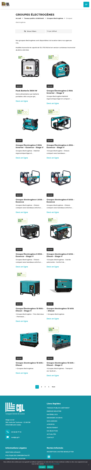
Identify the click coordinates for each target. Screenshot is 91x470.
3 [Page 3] (45, 387)
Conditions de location (15, 459)
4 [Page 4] (48, 387)
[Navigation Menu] (86, 4)
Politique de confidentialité (17, 455)
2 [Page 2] (41, 387)
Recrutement (52, 428)
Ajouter (19, 86)
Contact (50, 437)
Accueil (18, 18)
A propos (50, 424)
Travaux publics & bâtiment (34, 18)
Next (53, 387)
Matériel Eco (52, 414)
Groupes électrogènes (55, 18)
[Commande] (59, 31)
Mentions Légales (12, 452)
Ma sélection (52, 431)
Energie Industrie (54, 411)
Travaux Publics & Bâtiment (58, 408)
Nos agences (52, 421)
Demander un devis (54, 418)
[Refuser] (89, 465)
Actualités (51, 434)
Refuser (50, 467)
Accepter (42, 467)
